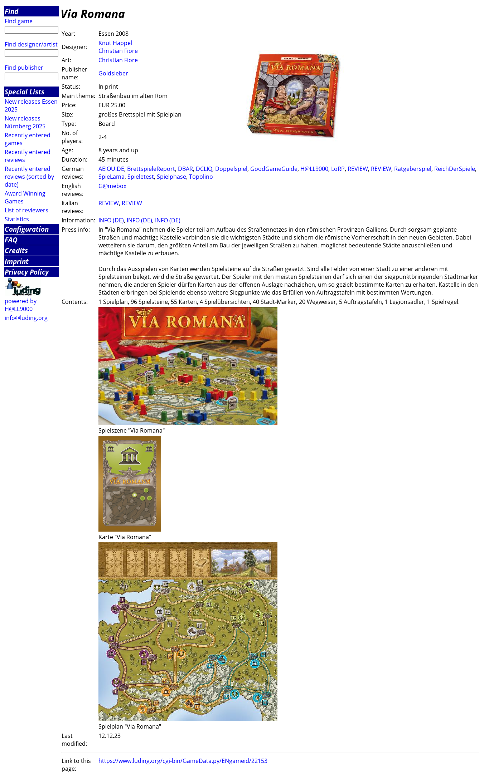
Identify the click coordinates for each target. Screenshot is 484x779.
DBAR (185, 169)
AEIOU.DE (111, 169)
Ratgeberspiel (412, 169)
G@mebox (112, 186)
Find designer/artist (31, 44)
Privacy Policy (27, 272)
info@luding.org (26, 318)
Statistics (17, 219)
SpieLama (111, 177)
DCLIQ (204, 169)
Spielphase (171, 177)
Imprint (17, 261)
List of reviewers (26, 210)
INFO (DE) (111, 220)
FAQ (11, 240)
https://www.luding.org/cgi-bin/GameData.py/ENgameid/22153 (182, 761)
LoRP (338, 169)
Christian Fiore (118, 51)
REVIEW (358, 169)
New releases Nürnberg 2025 (25, 122)
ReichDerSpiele (454, 169)
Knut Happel (115, 43)
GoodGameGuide (273, 169)
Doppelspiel (231, 169)
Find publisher (24, 68)
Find (11, 11)
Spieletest (140, 177)
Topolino (201, 177)
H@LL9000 (314, 169)
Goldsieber (113, 73)
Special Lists (24, 92)
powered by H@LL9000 (21, 305)
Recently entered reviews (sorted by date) (29, 176)
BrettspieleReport (151, 169)
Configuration (27, 229)
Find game (19, 21)
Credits (16, 250)
